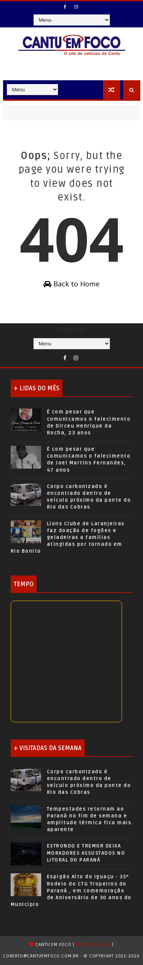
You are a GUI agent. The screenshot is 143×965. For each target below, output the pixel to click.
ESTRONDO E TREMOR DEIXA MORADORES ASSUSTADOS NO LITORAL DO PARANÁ (86, 853)
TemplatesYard (93, 945)
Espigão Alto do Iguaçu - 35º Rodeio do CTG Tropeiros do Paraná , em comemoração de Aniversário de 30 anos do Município (71, 891)
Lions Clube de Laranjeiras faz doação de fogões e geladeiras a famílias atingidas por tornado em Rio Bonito (68, 538)
